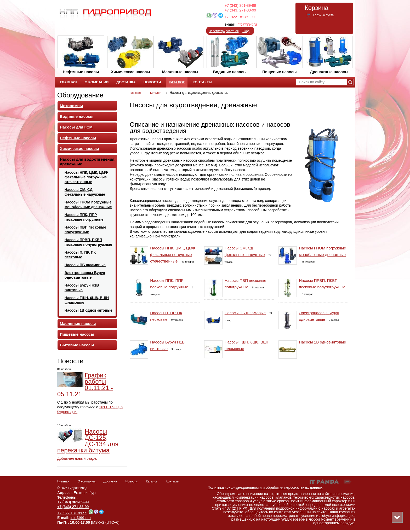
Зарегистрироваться (223, 31)
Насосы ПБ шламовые (245, 313)
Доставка (110, 481)
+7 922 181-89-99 (240, 17)
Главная (135, 92)
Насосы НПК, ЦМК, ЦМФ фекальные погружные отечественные (172, 254)
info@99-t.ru (247, 24)
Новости (70, 361)
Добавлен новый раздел (78, 458)
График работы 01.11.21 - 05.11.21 (85, 385)
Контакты (172, 481)
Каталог (177, 82)
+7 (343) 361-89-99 (240, 5)
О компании (87, 481)
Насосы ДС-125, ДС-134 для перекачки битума (87, 441)
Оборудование (80, 95)
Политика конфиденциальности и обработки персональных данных (265, 487)
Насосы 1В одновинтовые (322, 342)
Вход (245, 31)
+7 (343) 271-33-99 (240, 10)
